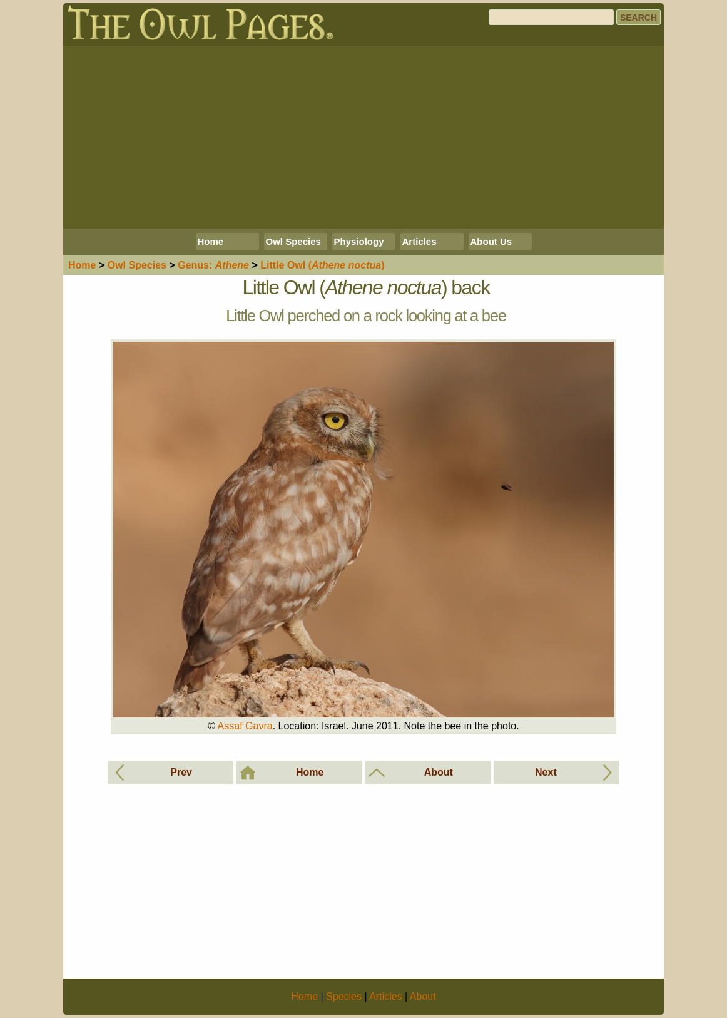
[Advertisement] (363, 137)
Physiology (359, 241)
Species (137, 265)
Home (211, 241)
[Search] (551, 17)
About (423, 996)
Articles (419, 241)
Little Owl (322, 265)
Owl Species (293, 241)
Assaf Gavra (245, 726)
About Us (491, 241)
